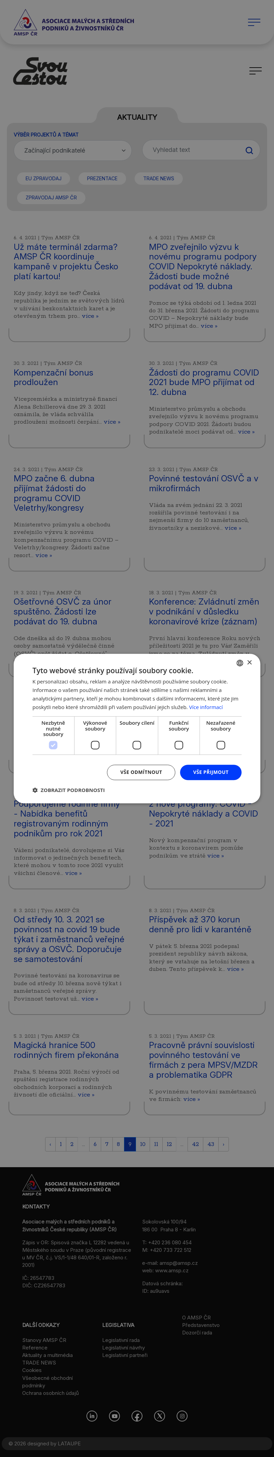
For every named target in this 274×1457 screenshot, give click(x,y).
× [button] (249, 662)
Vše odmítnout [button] (141, 772)
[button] (68, 790)
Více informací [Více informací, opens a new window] (206, 707)
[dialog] (137, 728)
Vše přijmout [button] (210, 772)
